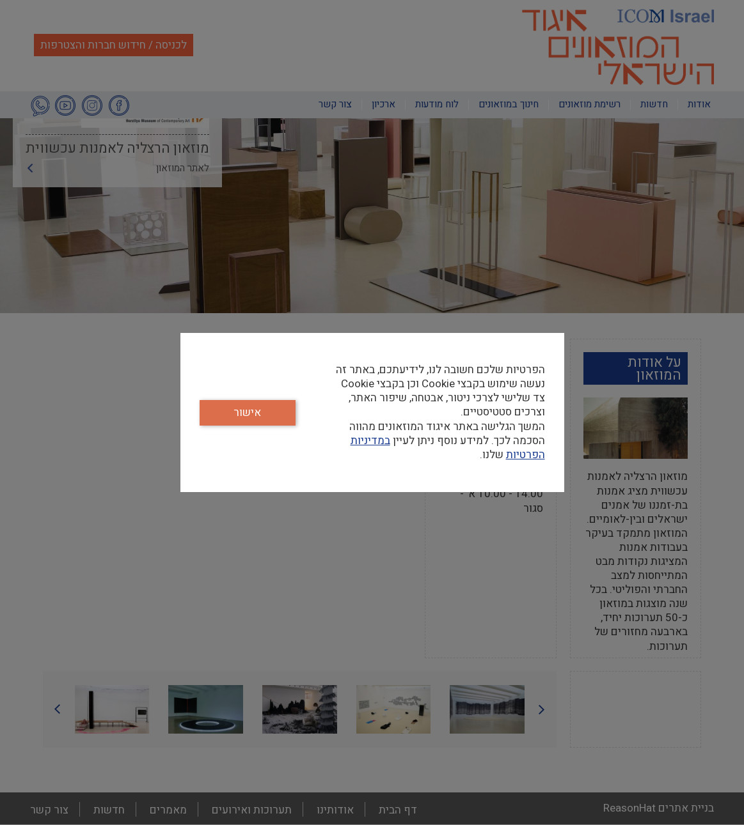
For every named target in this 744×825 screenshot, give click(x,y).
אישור (247, 412)
